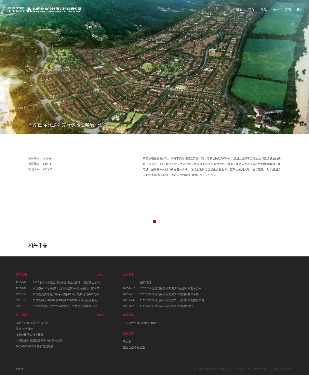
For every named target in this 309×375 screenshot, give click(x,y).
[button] (154, 221)
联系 (288, 9)
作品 (264, 9)
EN (299, 9)
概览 (239, 9)
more (100, 274)
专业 (276, 9)
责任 (251, 9)
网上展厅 (21, 315)
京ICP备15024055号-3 (281, 368)
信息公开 (128, 333)
